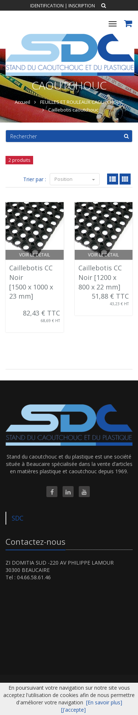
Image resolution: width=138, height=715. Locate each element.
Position (74, 179)
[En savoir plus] (104, 702)
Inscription (81, 6)
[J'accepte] (73, 709)
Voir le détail (34, 255)
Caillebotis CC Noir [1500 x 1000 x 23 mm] (31, 281)
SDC (18, 518)
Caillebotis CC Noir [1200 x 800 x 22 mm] (100, 277)
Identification (47, 6)
